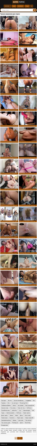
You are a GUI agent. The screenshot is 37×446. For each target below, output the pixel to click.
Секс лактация (14, 403)
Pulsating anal (15, 422)
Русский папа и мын (5, 410)
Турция (2, 412)
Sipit (33, 410)
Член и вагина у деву (5, 422)
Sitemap (35, 444)
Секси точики (27, 415)
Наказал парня (4, 417)
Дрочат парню (4, 415)
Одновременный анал (6, 420)
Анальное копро (4, 407)
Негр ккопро (13, 407)
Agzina (21, 422)
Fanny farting (27, 422)
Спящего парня (20, 417)
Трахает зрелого (26, 412)
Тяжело (16, 415)
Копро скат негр (21, 407)
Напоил (14, 405)
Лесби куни (18, 412)
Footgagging (28, 400)
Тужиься (11, 415)
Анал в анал (20, 420)
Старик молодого (26, 410)
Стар (20, 410)
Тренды (27, 6)
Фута (34, 400)
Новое (14, 6)
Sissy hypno (3, 400)
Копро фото (12, 417)
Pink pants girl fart (24, 403)
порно (18, 2)
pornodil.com (4, 444)
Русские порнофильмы (19, 400)
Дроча (21, 415)
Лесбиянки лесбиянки (6, 405)
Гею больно (29, 407)
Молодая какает (4, 425)
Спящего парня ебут (29, 417)
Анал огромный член (29, 405)
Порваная (3, 403)
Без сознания (20, 405)
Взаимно (14, 420)
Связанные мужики (10, 412)
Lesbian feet (14, 410)
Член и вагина (28, 420)
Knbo (8, 403)
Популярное (20, 6)
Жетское (10, 400)
